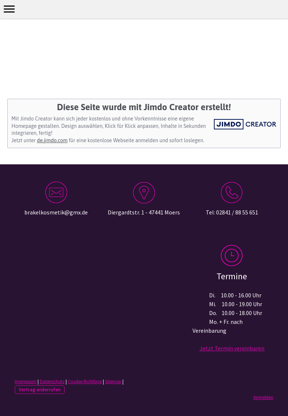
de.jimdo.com (52, 140)
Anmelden (263, 397)
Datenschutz (52, 381)
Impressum (26, 381)
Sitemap (113, 381)
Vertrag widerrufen (39, 389)
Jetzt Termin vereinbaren (231, 348)
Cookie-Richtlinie (85, 381)
